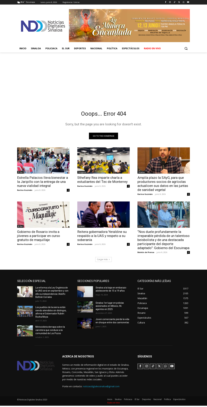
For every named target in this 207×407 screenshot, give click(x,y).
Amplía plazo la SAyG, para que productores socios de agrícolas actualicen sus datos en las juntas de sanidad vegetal (162, 185)
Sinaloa (141, 173)
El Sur (20, 173)
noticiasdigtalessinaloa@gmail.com (101, 387)
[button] (186, 48)
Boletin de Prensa (145, 253)
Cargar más (103, 260)
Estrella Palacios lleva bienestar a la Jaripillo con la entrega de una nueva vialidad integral (42, 183)
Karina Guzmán (24, 191)
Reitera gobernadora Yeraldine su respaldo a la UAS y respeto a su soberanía (102, 237)
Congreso (82, 173)
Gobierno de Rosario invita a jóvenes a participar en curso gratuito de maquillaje (38, 237)
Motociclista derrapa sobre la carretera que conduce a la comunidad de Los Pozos (50, 331)
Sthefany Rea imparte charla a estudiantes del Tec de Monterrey (102, 181)
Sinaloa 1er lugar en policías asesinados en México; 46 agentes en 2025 (110, 307)
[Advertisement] (103, 76)
